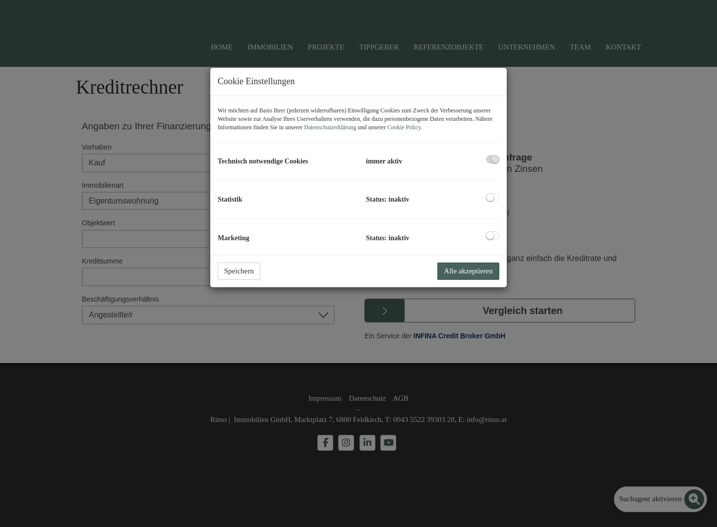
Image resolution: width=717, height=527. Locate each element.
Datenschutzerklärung (330, 127)
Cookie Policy (404, 127)
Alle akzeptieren (468, 271)
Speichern (239, 271)
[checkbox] (492, 159)
